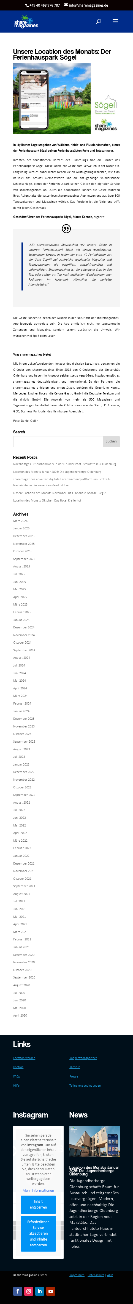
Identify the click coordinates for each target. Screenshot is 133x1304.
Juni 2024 (19, 673)
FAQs (16, 1076)
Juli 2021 (19, 901)
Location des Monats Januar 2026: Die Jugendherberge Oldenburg (57, 472)
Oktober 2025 (22, 551)
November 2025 (24, 544)
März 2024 (20, 696)
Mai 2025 (19, 589)
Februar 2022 (22, 848)
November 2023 (24, 726)
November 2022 (24, 780)
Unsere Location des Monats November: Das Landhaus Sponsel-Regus (60, 493)
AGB (110, 1275)
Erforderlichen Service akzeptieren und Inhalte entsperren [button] (39, 1233)
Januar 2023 (21, 764)
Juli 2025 (19, 574)
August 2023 (21, 749)
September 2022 (24, 795)
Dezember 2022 (23, 772)
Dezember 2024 (23, 627)
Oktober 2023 (22, 734)
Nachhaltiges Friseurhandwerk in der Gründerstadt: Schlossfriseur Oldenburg (64, 464)
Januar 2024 (21, 711)
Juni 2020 (19, 1000)
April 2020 (20, 1015)
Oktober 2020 (22, 970)
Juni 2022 (19, 818)
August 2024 (21, 658)
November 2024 (24, 635)
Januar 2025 (21, 620)
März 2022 (20, 840)
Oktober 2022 (22, 787)
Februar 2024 (22, 703)
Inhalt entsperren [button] (38, 1205)
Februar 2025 (22, 612)
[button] (115, 25)
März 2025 (20, 604)
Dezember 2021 (23, 863)
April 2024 (20, 688)
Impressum (77, 1275)
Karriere (74, 1067)
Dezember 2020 (23, 955)
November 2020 (24, 962)
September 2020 (24, 977)
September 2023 (24, 741)
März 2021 (20, 932)
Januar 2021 (21, 947)
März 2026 (20, 521)
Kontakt (18, 1067)
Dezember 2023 (23, 719)
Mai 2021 (19, 917)
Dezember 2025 (23, 536)
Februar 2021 (22, 939)
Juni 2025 (19, 582)
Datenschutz (96, 1275)
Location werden (24, 1058)
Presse (73, 1076)
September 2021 (24, 886)
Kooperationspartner (83, 1058)
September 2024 (24, 650)
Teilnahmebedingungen (85, 1085)
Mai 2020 (19, 1008)
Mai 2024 (19, 680)
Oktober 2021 (22, 879)
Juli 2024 (19, 665)
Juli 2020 (19, 993)
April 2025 (20, 597)
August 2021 (21, 894)
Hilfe (16, 1085)
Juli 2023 (19, 757)
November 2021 (24, 871)
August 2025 (21, 566)
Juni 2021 (19, 909)
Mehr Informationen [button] (38, 1191)
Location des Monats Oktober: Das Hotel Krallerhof (47, 500)
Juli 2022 (19, 810)
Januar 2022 (21, 856)
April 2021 (20, 924)
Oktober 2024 (22, 642)
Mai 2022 (19, 825)
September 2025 (24, 559)
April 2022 (20, 833)
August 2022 (21, 802)
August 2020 (21, 985)
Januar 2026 (21, 528)
